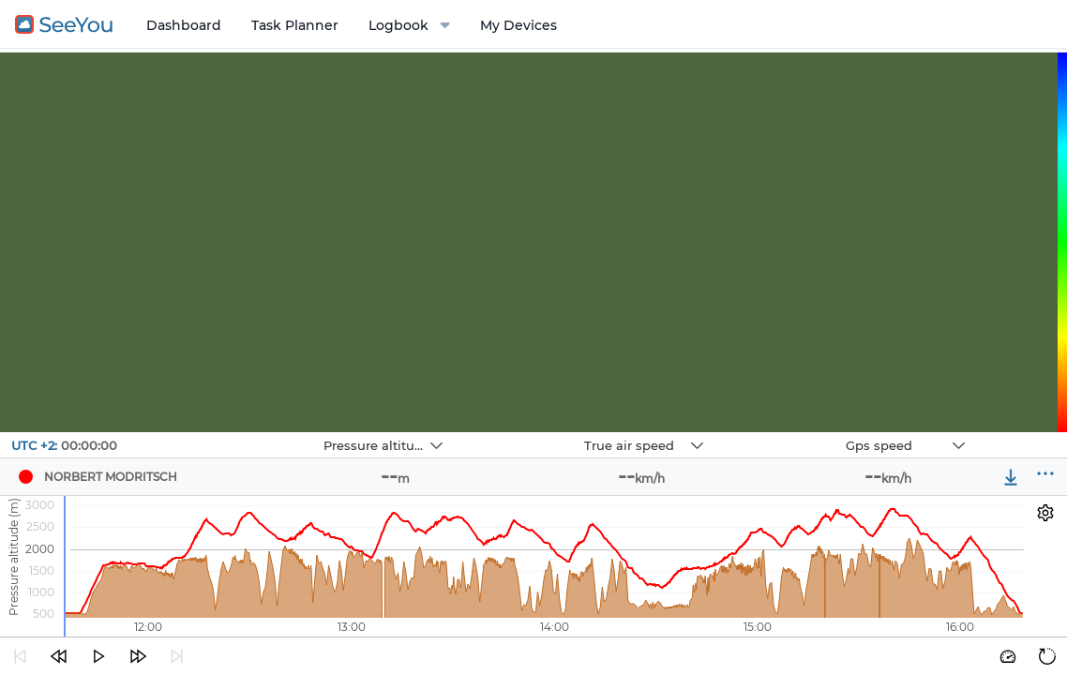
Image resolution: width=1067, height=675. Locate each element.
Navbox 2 (524, 432)
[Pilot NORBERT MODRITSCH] (25, 477)
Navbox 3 (786, 432)
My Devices (518, 25)
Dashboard (183, 25)
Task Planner (294, 25)
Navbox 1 (263, 432)
